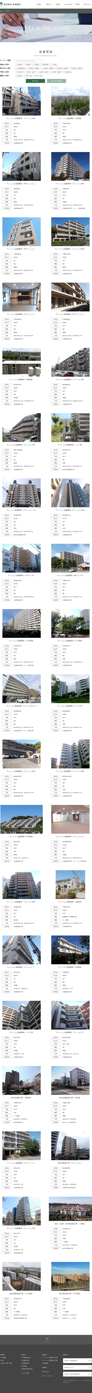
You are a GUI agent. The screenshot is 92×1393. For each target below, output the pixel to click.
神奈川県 (44, 64)
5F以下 (19, 76)
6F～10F (28, 76)
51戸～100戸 (30, 72)
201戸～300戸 (56, 72)
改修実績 (58, 4)
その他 (54, 64)
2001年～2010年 (62, 68)
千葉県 (27, 64)
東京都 (19, 64)
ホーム (1, 10)
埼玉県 (36, 64)
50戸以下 (19, 72)
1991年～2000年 (47, 68)
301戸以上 (68, 72)
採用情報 (77, 4)
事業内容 (48, 4)
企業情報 (38, 4)
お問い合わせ (87, 4)
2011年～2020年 (76, 68)
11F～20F (38, 76)
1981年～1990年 (33, 68)
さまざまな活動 (68, 4)
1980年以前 (20, 68)
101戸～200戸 (43, 72)
